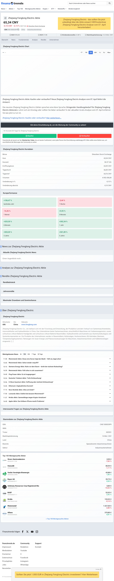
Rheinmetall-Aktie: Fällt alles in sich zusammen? (26, 370)
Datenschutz (7, 557)
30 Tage (40, 354)
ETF (52, 9)
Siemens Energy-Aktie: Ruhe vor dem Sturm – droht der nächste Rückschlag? (36, 366)
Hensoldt (11, 466)
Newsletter (6, 568)
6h (21, 354)
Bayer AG (11, 479)
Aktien (11, 9)
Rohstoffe (61, 9)
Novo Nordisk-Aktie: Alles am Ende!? (21, 390)
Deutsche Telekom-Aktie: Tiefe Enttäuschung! (25, 378)
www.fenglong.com (29, 324)
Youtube (23, 550)
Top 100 (20, 9)
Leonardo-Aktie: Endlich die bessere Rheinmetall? (26, 394)
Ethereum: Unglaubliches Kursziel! (21, 386)
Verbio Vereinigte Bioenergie (18, 472)
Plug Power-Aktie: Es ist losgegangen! (22, 374)
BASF (10, 492)
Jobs (4, 564)
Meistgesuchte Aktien (33, 9)
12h (24, 354)
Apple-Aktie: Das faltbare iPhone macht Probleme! (26, 401)
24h (28, 354)
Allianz (10, 512)
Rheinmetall (12, 506)
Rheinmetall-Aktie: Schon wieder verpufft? (24, 363)
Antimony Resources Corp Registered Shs (23, 486)
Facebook (24, 557)
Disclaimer (6, 554)
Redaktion (24, 547)
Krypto (45, 9)
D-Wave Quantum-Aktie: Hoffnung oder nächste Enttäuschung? (31, 382)
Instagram (24, 561)
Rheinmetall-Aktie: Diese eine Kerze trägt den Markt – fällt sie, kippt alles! (35, 359)
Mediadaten (7, 550)
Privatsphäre (7, 561)
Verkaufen (85, 136)
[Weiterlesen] (110, 359)
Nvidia (10, 499)
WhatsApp (24, 564)
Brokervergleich (74, 9)
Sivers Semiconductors (16, 459)
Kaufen (31, 136)
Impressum (6, 547)
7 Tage (34, 354)
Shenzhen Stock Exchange (36, 26)
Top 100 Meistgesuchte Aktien (58, 519)
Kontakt (38, 547)
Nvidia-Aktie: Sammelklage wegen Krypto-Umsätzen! (27, 397)
